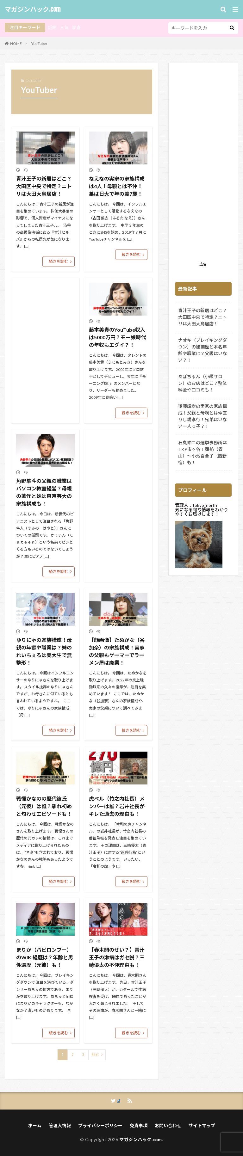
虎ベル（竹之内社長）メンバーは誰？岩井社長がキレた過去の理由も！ (117, 806)
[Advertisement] (203, 164)
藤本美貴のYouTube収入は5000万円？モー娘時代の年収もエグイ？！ (117, 337)
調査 (76, 27)
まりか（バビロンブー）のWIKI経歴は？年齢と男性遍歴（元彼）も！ (44, 957)
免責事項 (138, 1125)
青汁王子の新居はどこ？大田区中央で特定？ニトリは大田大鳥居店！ (44, 186)
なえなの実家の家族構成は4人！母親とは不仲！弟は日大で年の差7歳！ (117, 186)
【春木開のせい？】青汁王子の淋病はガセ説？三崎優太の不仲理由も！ (117, 957)
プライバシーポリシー (100, 1125)
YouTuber (39, 43)
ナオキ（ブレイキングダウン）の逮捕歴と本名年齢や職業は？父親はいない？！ (202, 350)
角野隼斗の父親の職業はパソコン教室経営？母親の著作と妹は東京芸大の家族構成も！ (44, 492)
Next (95, 1054)
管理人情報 (60, 1125)
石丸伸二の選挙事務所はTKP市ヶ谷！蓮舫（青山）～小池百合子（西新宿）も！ (202, 452)
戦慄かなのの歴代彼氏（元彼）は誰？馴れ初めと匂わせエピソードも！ (44, 806)
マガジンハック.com (33, 9)
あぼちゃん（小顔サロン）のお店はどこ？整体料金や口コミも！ (202, 383)
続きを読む (58, 261)
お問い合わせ (168, 1125)
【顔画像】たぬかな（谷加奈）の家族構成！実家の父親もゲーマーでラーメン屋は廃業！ (117, 651)
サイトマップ (202, 1125)
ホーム (34, 1125)
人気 (64, 27)
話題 (52, 27)
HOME (16, 43)
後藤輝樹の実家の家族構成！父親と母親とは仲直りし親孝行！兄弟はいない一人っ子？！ (202, 416)
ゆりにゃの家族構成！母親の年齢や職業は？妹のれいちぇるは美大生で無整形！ (44, 651)
